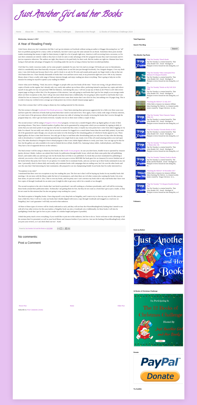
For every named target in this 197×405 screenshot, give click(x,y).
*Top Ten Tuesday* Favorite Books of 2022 (161, 130)
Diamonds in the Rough (85, 32)
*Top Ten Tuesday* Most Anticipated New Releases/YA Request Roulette (161, 74)
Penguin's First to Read (53, 123)
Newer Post (23, 306)
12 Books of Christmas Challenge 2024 (116, 32)
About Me (29, 32)
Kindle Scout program (72, 151)
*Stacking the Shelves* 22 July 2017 (159, 102)
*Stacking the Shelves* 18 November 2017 (161, 171)
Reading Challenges (62, 32)
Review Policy (44, 32)
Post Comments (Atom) (35, 310)
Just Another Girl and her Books (69, 15)
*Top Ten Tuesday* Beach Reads (158, 59)
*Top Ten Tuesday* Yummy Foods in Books (161, 157)
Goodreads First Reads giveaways (50, 110)
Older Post (121, 306)
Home (18, 32)
